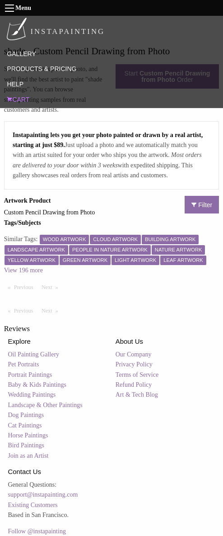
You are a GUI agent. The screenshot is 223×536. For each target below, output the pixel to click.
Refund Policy (134, 384)
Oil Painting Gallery (34, 354)
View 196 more (23, 270)
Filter (201, 205)
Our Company (134, 354)
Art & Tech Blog (137, 394)
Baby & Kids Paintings (37, 384)
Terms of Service (137, 374)
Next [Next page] (52, 286)
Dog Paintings (26, 415)
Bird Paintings (26, 445)
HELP (15, 84)
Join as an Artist (28, 455)
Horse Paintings (28, 435)
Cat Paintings (25, 425)
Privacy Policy (134, 364)
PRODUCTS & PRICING (41, 68)
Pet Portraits (23, 364)
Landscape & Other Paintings (45, 405)
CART (18, 99)
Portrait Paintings (30, 374)
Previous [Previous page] (25, 286)
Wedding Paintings (32, 394)
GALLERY (21, 53)
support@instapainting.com (43, 494)
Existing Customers (33, 505)
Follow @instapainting (37, 531)
